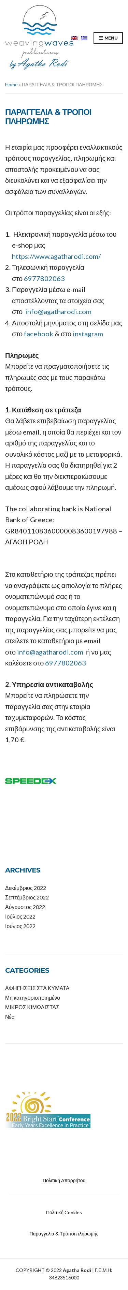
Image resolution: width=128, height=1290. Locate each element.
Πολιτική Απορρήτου (64, 1180)
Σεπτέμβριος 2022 (27, 897)
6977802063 (44, 278)
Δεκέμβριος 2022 (25, 887)
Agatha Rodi (77, 1270)
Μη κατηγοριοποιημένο (32, 997)
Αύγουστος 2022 (25, 907)
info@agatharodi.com (58, 311)
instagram (87, 333)
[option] (64, 1110)
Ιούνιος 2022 (20, 926)
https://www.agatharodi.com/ (56, 256)
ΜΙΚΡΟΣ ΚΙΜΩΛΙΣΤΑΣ (32, 1007)
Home (11, 84)
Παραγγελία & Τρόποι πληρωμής (63, 1233)
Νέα (10, 1016)
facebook (38, 333)
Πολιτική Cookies (64, 1212)
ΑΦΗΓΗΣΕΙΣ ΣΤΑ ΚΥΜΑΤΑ (37, 988)
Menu (108, 38)
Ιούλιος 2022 (20, 916)
